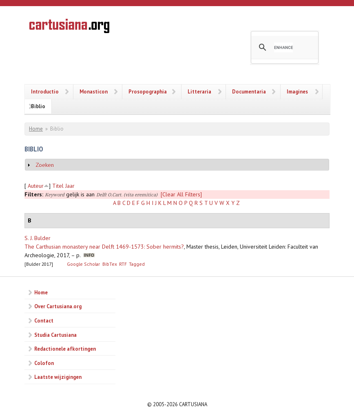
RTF (123, 264)
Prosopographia (147, 91)
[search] (283, 47)
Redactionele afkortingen (65, 348)
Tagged (137, 264)
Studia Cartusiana (55, 334)
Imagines (297, 91)
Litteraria (199, 91)
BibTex (109, 264)
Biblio (38, 106)
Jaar (70, 185)
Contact (43, 320)
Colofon (44, 363)
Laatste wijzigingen (58, 377)
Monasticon (94, 91)
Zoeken (44, 165)
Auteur (36, 185)
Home (36, 128)
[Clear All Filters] (181, 194)
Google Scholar (83, 264)
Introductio (45, 91)
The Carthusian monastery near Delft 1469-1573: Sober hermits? (104, 246)
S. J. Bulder (37, 238)
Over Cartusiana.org (58, 306)
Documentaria (249, 91)
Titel (58, 185)
